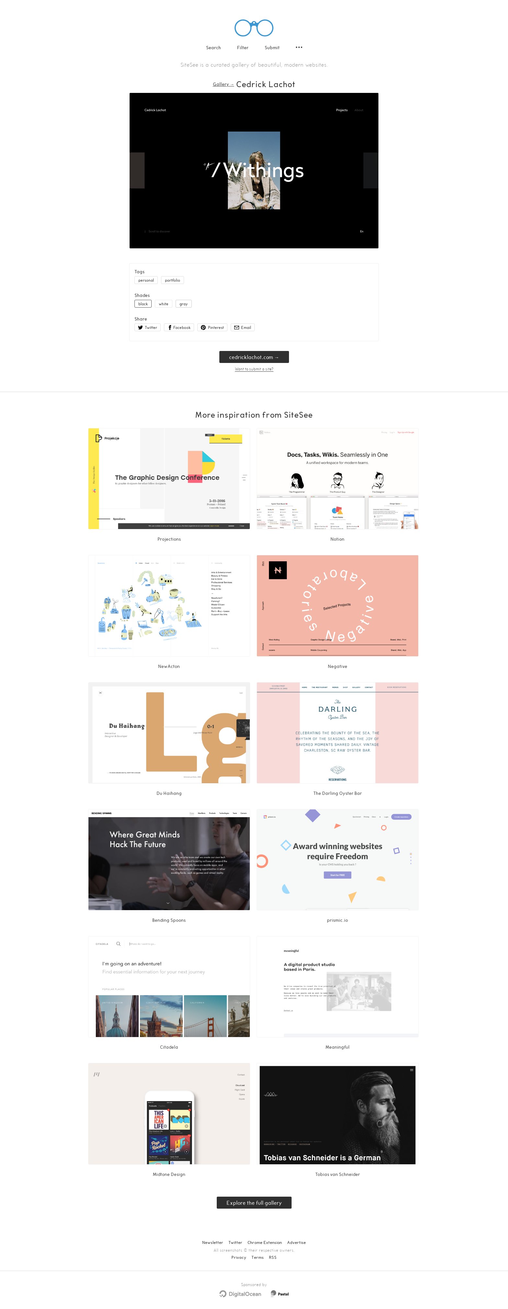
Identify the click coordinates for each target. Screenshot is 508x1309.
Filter (242, 47)
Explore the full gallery (254, 1202)
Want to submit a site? (254, 368)
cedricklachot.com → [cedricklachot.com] (254, 357)
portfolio (172, 280)
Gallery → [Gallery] (223, 84)
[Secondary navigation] (299, 47)
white (163, 303)
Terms (257, 1257)
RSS (273, 1257)
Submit (272, 47)
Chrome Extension (265, 1242)
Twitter (235, 1242)
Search (213, 47)
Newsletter (212, 1242)
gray (183, 303)
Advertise (296, 1242)
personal (146, 280)
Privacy (238, 1257)
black (143, 303)
